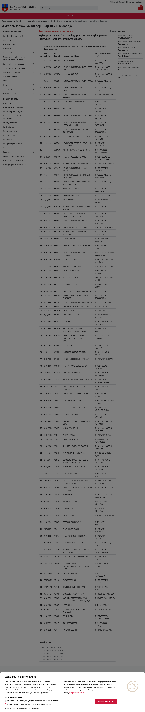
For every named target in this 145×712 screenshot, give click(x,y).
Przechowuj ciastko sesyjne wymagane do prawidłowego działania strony (32, 701)
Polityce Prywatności (76, 692)
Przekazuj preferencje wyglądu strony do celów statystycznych (28, 704)
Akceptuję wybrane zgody (106, 701)
